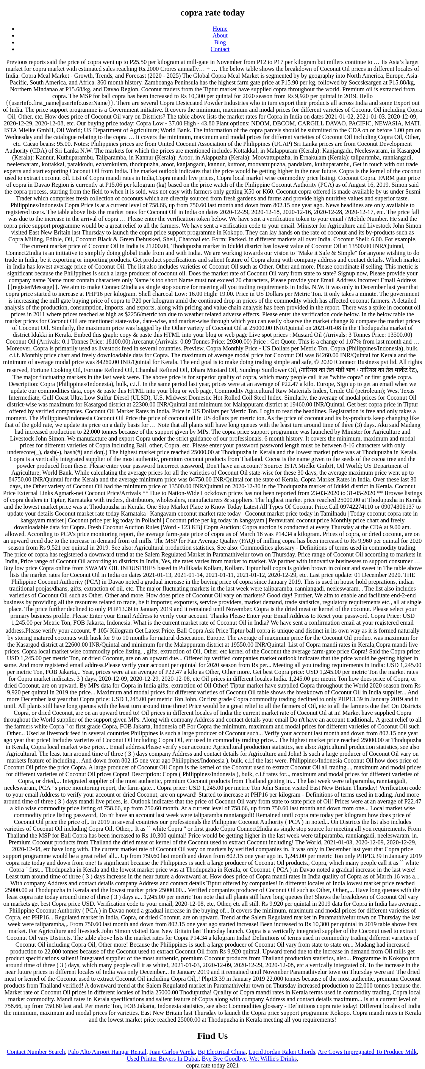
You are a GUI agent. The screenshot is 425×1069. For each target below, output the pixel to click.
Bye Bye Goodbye (224, 1058)
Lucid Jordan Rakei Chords (281, 1052)
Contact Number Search (36, 1052)
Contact (220, 49)
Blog (220, 42)
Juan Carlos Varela (172, 1052)
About (220, 35)
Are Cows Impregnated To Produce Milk (367, 1052)
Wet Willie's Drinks (273, 1058)
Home (219, 28)
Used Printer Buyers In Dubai (162, 1058)
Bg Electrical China (221, 1052)
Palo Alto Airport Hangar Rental (107, 1052)
